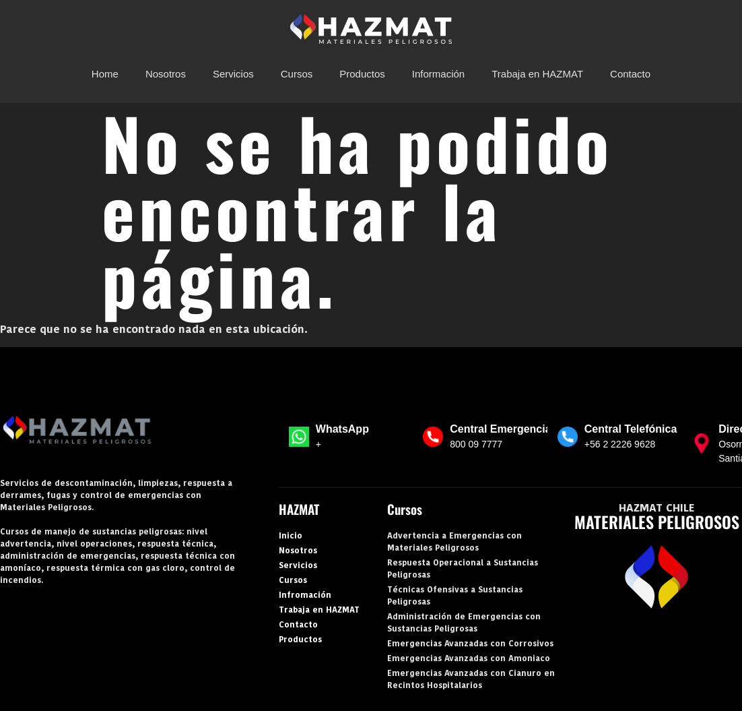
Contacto (630, 74)
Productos (362, 74)
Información (438, 74)
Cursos (297, 74)
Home (105, 74)
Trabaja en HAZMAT (537, 74)
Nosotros (165, 74)
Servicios (233, 74)
